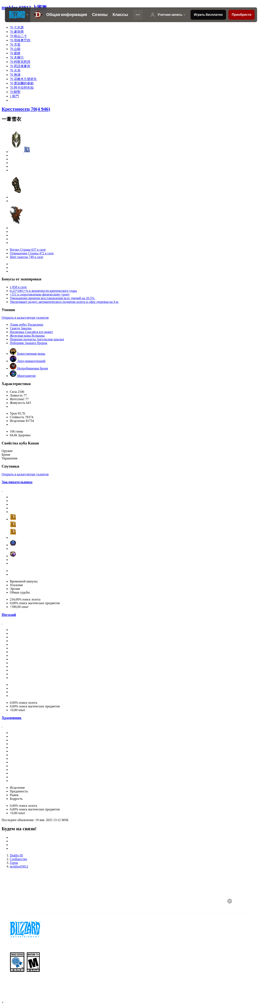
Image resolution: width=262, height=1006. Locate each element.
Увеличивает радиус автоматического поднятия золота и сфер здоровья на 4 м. (64, 302)
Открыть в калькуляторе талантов (25, 317)
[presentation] (17, 14)
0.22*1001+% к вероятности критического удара (43, 290)
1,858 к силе (18, 287)
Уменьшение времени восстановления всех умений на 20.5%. (52, 298)
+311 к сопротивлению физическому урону (40, 294)
